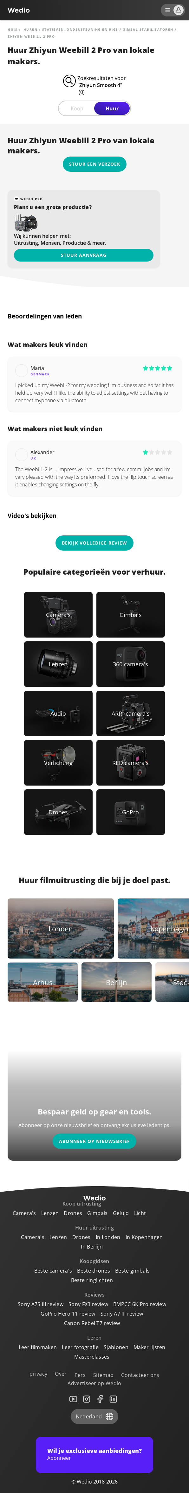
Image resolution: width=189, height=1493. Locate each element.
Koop (77, 108)
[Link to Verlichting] (58, 762)
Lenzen (50, 1213)
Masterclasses (91, 1356)
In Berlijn (92, 1246)
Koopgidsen (94, 1261)
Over (61, 1373)
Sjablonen (116, 1347)
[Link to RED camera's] (130, 762)
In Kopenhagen (144, 1237)
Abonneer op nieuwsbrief (94, 1141)
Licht (140, 1213)
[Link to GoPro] (130, 812)
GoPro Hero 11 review (68, 1313)
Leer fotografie (80, 1347)
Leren (94, 1337)
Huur (112, 108)
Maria (37, 368)
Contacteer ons (140, 1375)
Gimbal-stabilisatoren (148, 29)
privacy (38, 1373)
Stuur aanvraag (84, 255)
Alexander (42, 452)
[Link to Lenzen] (58, 664)
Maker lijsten (149, 1347)
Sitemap (103, 1375)
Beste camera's (53, 1270)
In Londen (108, 1237)
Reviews (94, 1294)
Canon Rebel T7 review (92, 1323)
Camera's (24, 1213)
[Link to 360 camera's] (130, 664)
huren (30, 29)
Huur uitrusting (94, 1227)
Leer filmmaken (38, 1347)
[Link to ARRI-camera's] (130, 713)
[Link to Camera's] (58, 614)
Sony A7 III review (122, 1313)
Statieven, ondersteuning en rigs (80, 29)
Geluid (121, 1213)
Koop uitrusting (81, 1203)
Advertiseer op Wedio (94, 1383)
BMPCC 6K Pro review (139, 1304)
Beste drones (93, 1270)
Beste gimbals (132, 1270)
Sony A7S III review (40, 1304)
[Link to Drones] (58, 812)
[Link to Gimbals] (130, 614)
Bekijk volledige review (94, 543)
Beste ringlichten (92, 1280)
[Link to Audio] (58, 713)
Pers (80, 1375)
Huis (12, 29)
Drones (73, 1213)
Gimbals (97, 1213)
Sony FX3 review (88, 1304)
